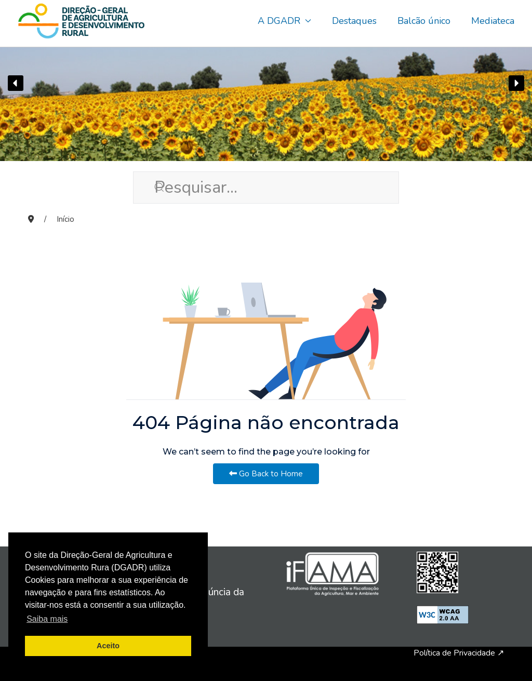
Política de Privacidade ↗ (459, 653)
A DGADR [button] (284, 21)
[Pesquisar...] (266, 187)
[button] (15, 83)
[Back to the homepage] (81, 21)
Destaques (354, 21)
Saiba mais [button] (47, 619)
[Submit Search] (143, 187)
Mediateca (492, 21)
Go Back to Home (266, 474)
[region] (266, 83)
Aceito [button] (108, 646)
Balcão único (423, 21)
